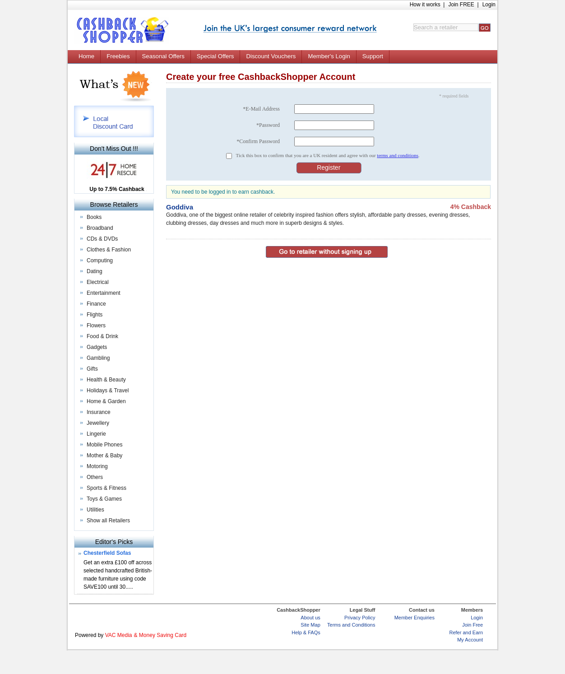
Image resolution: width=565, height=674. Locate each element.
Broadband (100, 228)
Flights (94, 314)
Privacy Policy (359, 617)
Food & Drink (102, 336)
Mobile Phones (104, 445)
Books (94, 217)
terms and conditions (397, 155)
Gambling (98, 358)
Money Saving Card (162, 635)
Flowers (96, 325)
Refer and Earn (466, 632)
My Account (470, 639)
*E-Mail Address (261, 109)
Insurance (99, 412)
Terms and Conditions (351, 625)
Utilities (95, 510)
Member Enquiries (414, 617)
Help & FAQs (306, 632)
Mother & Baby (104, 455)
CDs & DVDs (102, 239)
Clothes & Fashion (109, 249)
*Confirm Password (258, 141)
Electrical (98, 282)
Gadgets (97, 347)
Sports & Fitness (106, 488)
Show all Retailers (108, 520)
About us (310, 617)
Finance (96, 304)
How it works (425, 4)
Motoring (97, 466)
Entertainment (103, 293)
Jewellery (98, 423)
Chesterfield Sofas (107, 553)
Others (95, 477)
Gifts (92, 369)
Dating (94, 271)
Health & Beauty (106, 380)
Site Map (310, 625)
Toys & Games (104, 499)
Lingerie (96, 434)
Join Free (472, 625)
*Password (268, 125)
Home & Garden (106, 401)
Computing (100, 260)
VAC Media (118, 635)
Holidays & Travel (108, 390)
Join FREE (461, 4)
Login (489, 4)
